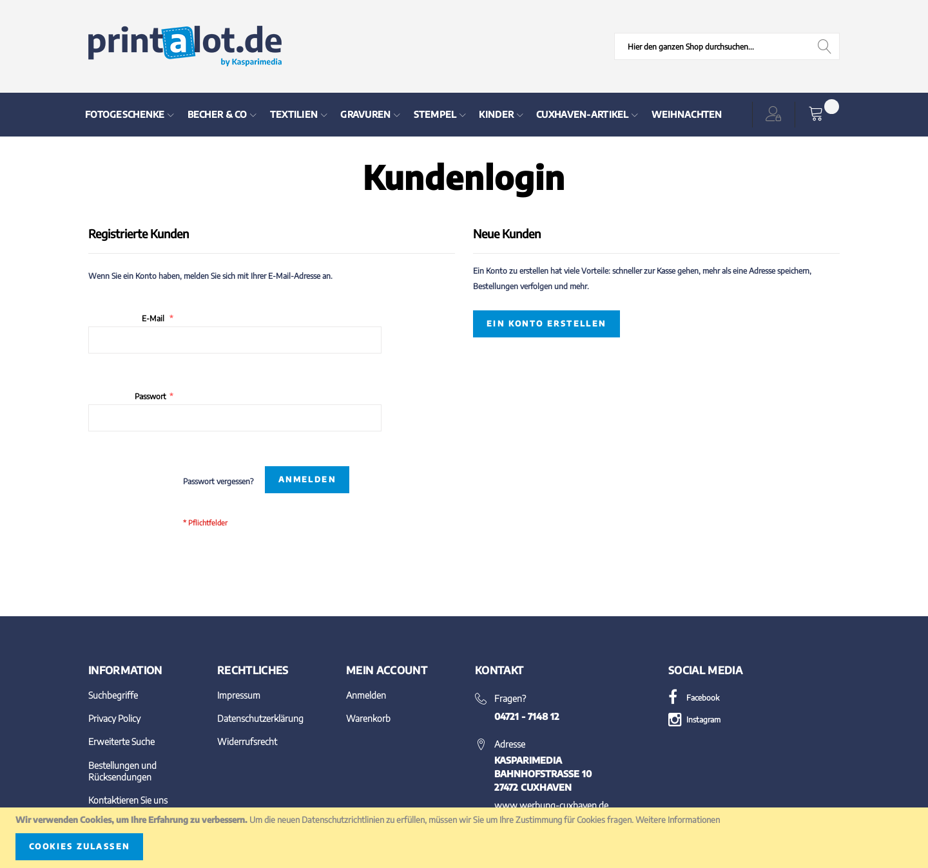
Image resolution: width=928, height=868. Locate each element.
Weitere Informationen (677, 820)
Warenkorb (368, 718)
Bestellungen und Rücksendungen (122, 771)
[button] (776, 114)
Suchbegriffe (113, 695)
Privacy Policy (114, 718)
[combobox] (727, 46)
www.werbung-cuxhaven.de (551, 805)
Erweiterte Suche (121, 741)
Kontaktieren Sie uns (128, 800)
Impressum (238, 695)
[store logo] (185, 46)
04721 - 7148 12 (526, 716)
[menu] (402, 114)
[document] (464, 837)
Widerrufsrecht (247, 741)
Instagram (694, 719)
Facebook (693, 698)
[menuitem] (130, 114)
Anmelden (366, 695)
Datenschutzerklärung (260, 718)
